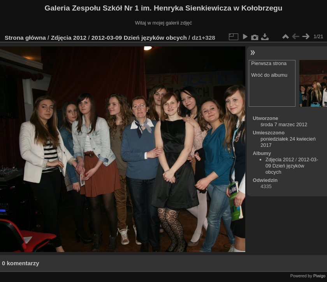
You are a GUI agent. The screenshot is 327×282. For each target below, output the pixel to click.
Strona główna (25, 37)
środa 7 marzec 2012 (283, 124)
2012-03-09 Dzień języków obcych (139, 37)
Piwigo (319, 275)
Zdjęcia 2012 (68, 37)
